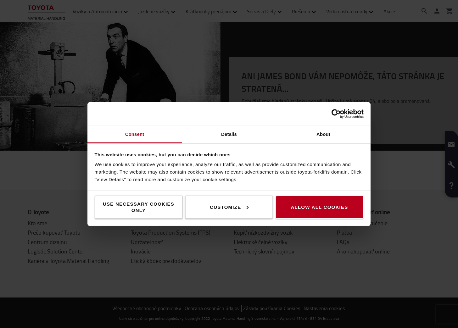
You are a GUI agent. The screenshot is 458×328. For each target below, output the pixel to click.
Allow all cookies (319, 206)
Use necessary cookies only (138, 207)
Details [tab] (229, 133)
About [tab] (323, 133)
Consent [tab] (134, 133)
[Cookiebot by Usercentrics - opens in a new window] (336, 114)
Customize (229, 206)
